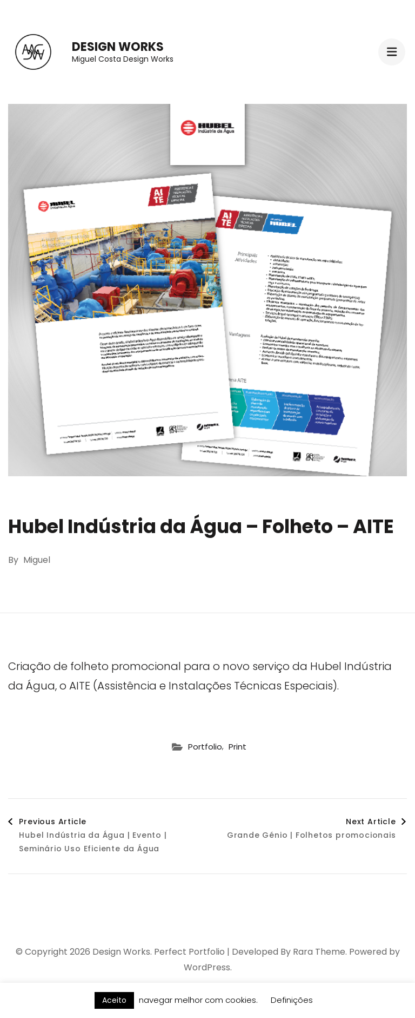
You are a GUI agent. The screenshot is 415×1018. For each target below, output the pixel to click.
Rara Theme (319, 951)
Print (237, 746)
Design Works (118, 46)
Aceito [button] (114, 1000)
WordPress (207, 967)
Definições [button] (292, 1000)
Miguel (36, 560)
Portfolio (205, 746)
